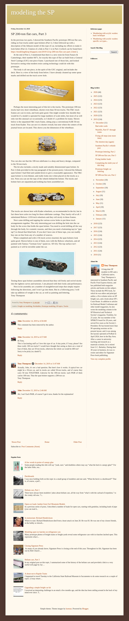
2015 (96, 235)
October (99, 184)
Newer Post (16, 442)
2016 (96, 231)
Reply (20, 329)
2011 (96, 251)
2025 (96, 96)
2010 (96, 255)
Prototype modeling (48, 306)
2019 (96, 119)
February (99, 215)
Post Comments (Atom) (31, 447)
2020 (96, 115)
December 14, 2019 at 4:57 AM (35, 337)
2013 (96, 243)
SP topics (59, 306)
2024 (96, 100)
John (20, 321)
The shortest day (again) (104, 142)
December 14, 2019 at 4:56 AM (35, 321)
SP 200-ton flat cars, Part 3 (105, 155)
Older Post (78, 442)
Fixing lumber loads (103, 159)
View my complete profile (101, 359)
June (98, 199)
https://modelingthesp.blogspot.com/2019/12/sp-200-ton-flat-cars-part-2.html (43, 52)
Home (47, 442)
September (100, 188)
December (100, 123)
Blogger (85, 609)
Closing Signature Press (34, 546)
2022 (96, 108)
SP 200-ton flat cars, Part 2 (105, 175)
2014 (96, 239)
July (97, 195)
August (99, 192)
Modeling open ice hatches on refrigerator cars (43, 532)
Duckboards (29, 476)
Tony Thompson (24, 364)
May (98, 203)
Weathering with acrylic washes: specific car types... (105, 40)
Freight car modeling (25, 306)
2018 (96, 224)
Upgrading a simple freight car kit (38, 588)
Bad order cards (101, 126)
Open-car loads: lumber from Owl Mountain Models (45, 504)
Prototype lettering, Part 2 (105, 152)
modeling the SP (32, 12)
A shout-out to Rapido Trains (36, 574)
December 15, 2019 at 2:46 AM (35, 390)
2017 (96, 227)
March (98, 211)
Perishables (37, 306)
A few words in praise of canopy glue (39, 462)
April (98, 207)
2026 (96, 92)
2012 (96, 247)
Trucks (66, 306)
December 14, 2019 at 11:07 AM (47, 364)
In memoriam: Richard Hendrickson (39, 518)
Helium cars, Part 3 (32, 560)
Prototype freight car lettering (103, 170)
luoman (69, 609)
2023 (96, 104)
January (99, 219)
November (100, 180)
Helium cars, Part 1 (32, 490)
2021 (96, 112)
